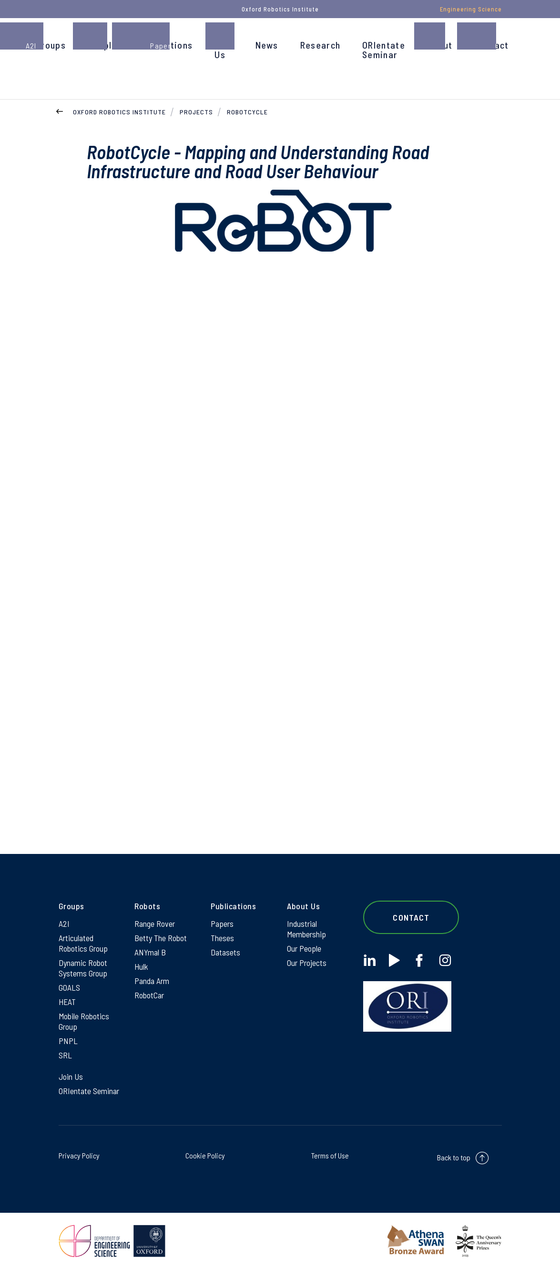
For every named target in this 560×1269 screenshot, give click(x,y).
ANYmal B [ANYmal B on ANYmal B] (150, 952)
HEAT (67, 1001)
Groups (51, 45)
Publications (166, 45)
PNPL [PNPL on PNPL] (68, 1041)
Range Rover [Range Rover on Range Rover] (154, 923)
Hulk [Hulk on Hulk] (141, 966)
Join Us (223, 49)
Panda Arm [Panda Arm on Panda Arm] (151, 980)
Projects (196, 112)
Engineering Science (471, 9)
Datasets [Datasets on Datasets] (225, 952)
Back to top (453, 1157)
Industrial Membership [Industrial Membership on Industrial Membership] (306, 928)
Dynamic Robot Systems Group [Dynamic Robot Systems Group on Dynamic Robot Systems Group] (83, 967)
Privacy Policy (79, 1155)
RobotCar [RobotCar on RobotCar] (149, 995)
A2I (64, 923)
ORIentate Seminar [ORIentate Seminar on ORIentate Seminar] (89, 1091)
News (266, 45)
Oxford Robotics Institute (119, 112)
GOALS (69, 987)
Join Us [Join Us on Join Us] (71, 1076)
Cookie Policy (205, 1155)
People (102, 45)
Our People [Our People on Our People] (304, 948)
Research (320, 45)
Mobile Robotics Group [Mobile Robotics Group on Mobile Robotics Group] (84, 1021)
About (440, 45)
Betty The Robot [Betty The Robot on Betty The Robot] (160, 938)
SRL (65, 1055)
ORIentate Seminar (383, 49)
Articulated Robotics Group (83, 943)
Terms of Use (330, 1155)
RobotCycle (247, 112)
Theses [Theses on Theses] (222, 938)
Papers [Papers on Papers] (222, 923)
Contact (491, 45)
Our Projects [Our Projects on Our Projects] (306, 962)
